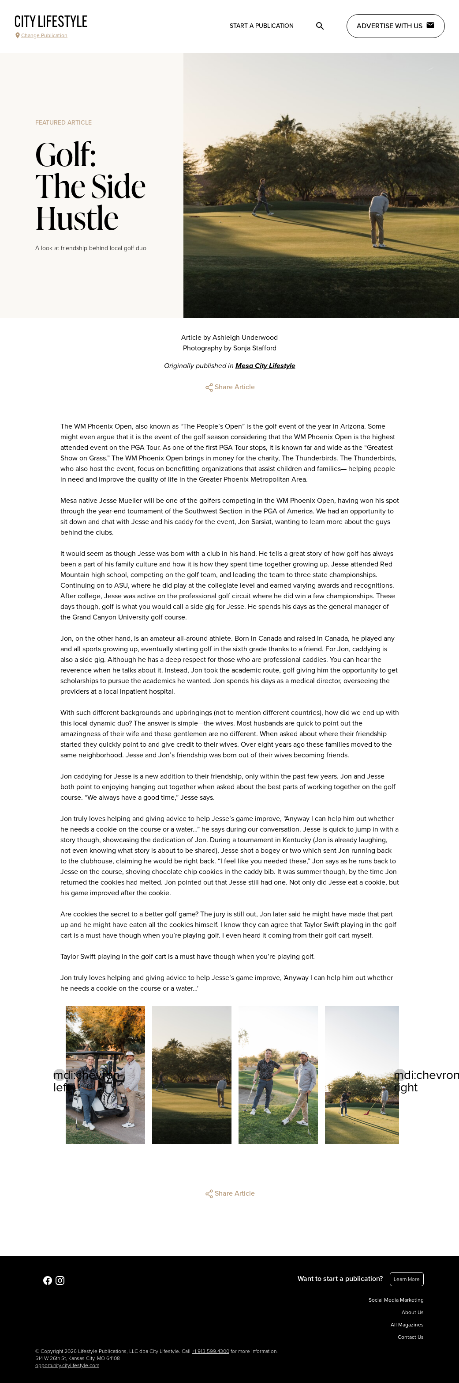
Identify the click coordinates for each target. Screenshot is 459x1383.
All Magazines (407, 1325)
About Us (413, 1312)
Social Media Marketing (396, 1300)
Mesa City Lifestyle (265, 365)
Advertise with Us (396, 25)
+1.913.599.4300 (210, 1351)
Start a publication (262, 26)
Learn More (407, 1279)
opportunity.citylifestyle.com (67, 1365)
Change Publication (40, 35)
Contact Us (411, 1337)
